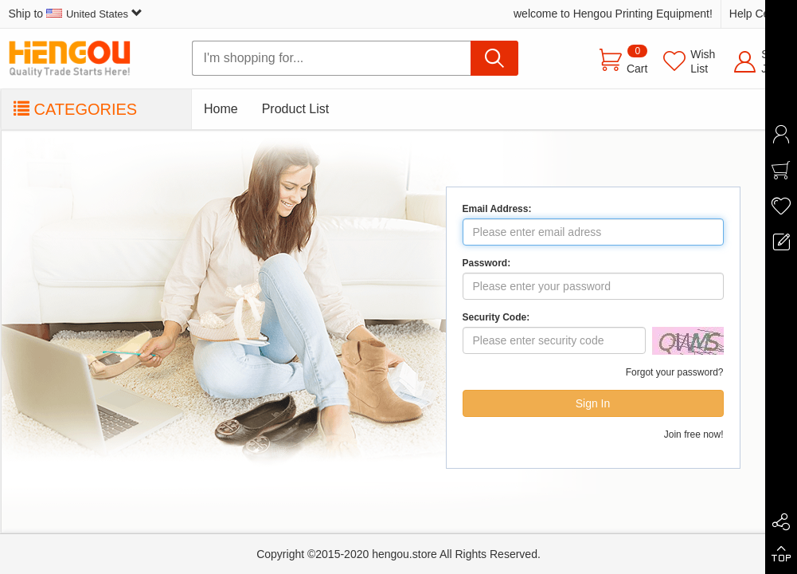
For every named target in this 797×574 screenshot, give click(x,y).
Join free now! (694, 434)
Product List (295, 109)
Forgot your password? (675, 372)
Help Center (759, 13)
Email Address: (497, 208)
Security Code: (496, 317)
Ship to (76, 13)
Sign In (593, 403)
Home (221, 109)
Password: (487, 263)
